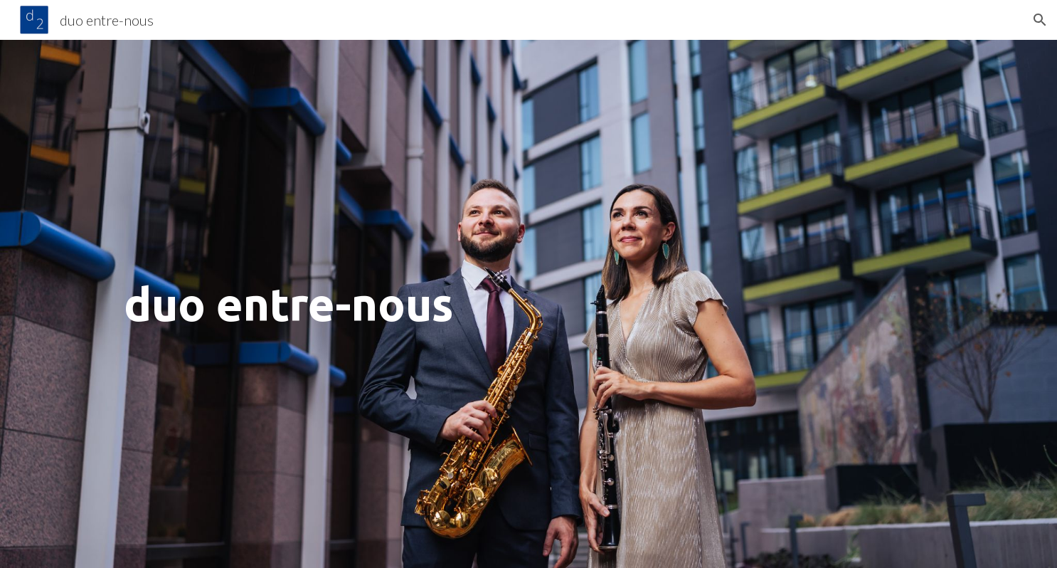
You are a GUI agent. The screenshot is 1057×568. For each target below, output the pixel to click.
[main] (528, 304)
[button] (1040, 20)
